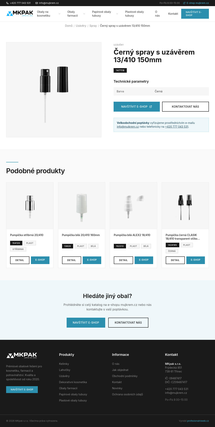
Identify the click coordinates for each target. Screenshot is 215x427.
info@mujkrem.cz (47, 3)
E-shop (40, 259)
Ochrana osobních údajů (127, 394)
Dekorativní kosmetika (73, 382)
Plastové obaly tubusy (134, 13)
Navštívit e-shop (194, 14)
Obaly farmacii (76, 13)
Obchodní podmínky (124, 376)
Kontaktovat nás (185, 106)
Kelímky (64, 363)
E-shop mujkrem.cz (196, 3)
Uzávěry (81, 25)
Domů (69, 25)
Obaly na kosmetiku (49, 13)
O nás (157, 13)
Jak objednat (120, 369)
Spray (93, 25)
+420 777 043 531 (18, 3)
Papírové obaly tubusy (105, 13)
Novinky (117, 388)
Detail (19, 260)
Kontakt (173, 13)
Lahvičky (64, 369)
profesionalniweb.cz (198, 420)
